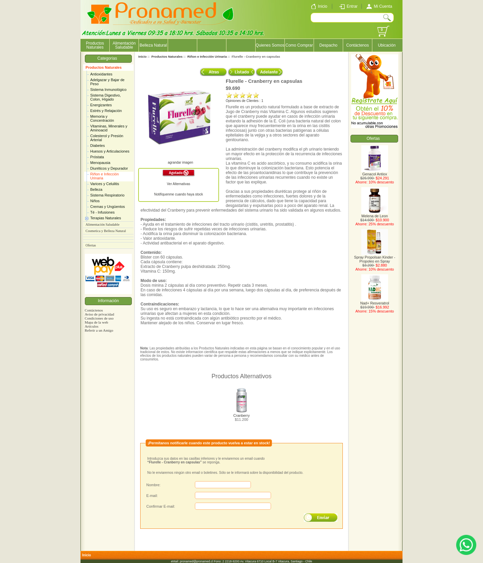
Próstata (97, 157)
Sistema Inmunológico (108, 90)
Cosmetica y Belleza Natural (106, 231)
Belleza (96, 189)
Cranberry (241, 415)
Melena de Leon (374, 214)
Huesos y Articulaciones (109, 151)
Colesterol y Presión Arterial (106, 138)
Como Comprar (299, 45)
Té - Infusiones (102, 212)
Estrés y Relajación (106, 111)
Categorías (108, 58)
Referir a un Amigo (99, 330)
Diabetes (97, 146)
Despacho (328, 45)
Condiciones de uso (99, 318)
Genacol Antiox (374, 172)
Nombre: (153, 485)
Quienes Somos (270, 45)
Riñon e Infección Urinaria (104, 176)
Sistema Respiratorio (107, 195)
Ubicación (387, 45)
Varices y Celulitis (104, 184)
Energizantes (101, 105)
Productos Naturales (104, 67)
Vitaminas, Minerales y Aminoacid (108, 128)
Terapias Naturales (105, 218)
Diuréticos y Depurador (109, 168)
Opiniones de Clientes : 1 (244, 101)
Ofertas (91, 245)
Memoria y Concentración (102, 118)
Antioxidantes (101, 74)
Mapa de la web (96, 322)
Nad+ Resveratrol (374, 301)
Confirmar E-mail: (160, 506)
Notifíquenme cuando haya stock (178, 194)
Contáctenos (357, 45)
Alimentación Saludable (124, 45)
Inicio (142, 56)
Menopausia (100, 163)
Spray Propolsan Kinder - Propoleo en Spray (374, 257)
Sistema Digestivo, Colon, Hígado (105, 97)
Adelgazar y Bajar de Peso (107, 82)
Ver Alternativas (178, 184)
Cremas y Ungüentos (107, 207)
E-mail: (152, 496)
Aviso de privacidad (99, 314)
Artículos (91, 326)
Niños (95, 201)
